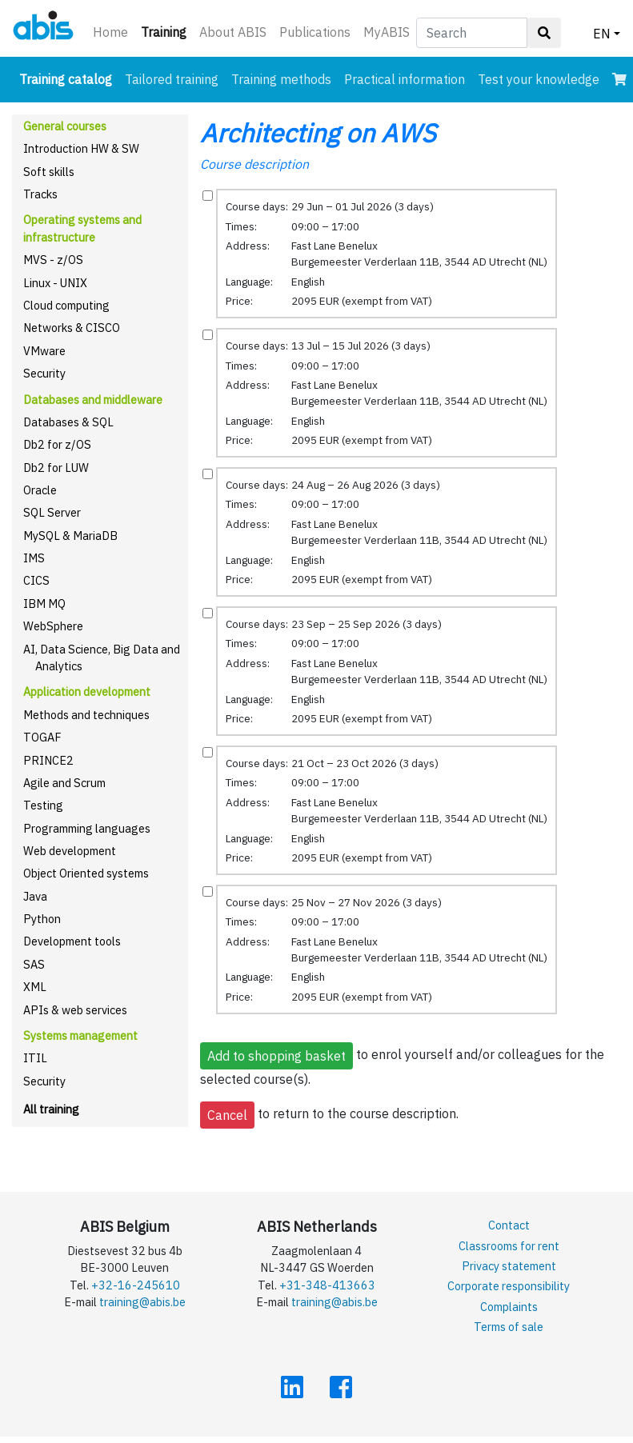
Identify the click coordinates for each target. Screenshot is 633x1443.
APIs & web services (75, 1009)
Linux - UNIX (55, 282)
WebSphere (53, 626)
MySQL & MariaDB (70, 535)
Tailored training (171, 79)
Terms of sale (508, 1326)
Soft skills (48, 171)
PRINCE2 (48, 760)
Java (35, 896)
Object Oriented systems (86, 873)
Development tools (72, 941)
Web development (69, 850)
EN (602, 34)
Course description (254, 164)
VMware (44, 350)
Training (167, 31)
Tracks (40, 194)
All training (51, 1109)
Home (110, 32)
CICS (36, 580)
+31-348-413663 (327, 1285)
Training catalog (68, 78)
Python (42, 918)
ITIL (35, 1057)
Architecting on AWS (318, 133)
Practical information (404, 79)
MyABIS (386, 32)
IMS (34, 558)
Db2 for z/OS (57, 444)
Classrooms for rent (509, 1245)
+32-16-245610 (135, 1285)
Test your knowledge (538, 79)
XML (34, 986)
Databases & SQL (68, 422)
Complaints (509, 1306)
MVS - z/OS (53, 259)
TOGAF (42, 737)
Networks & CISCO (71, 327)
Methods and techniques (86, 714)
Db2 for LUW (56, 467)
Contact (509, 1225)
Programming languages (86, 828)
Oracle (40, 490)
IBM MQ (44, 603)
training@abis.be (142, 1301)
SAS (34, 964)
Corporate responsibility (508, 1285)
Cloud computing (66, 305)
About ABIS (232, 32)
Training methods (281, 79)
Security (44, 373)
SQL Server (52, 512)
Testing (43, 805)
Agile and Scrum (64, 782)
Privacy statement (509, 1265)
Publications (315, 32)
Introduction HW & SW (81, 148)
